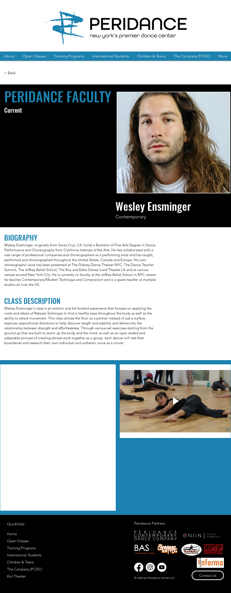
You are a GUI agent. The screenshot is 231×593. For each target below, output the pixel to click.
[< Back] (10, 73)
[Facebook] (138, 567)
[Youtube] (161, 567)
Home (12, 534)
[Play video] (175, 401)
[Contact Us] (208, 575)
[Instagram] (150, 567)
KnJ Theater (16, 576)
